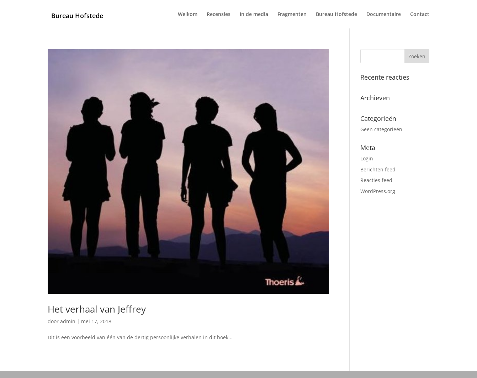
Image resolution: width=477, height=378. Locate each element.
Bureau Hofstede (336, 14)
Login (366, 158)
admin (67, 321)
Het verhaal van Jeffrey (97, 309)
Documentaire (383, 14)
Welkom (187, 14)
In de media (254, 14)
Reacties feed (376, 180)
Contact (419, 14)
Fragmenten (292, 14)
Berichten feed (378, 169)
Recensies (218, 14)
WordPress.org (377, 191)
